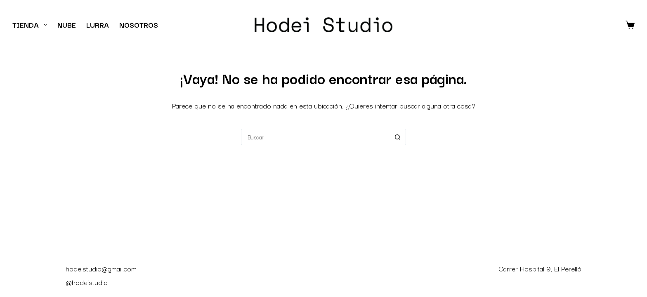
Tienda (31, 24)
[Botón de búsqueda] (398, 137)
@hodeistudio (87, 282)
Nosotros (138, 24)
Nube (66, 24)
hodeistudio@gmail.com (101, 268)
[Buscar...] (315, 137)
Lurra (97, 24)
